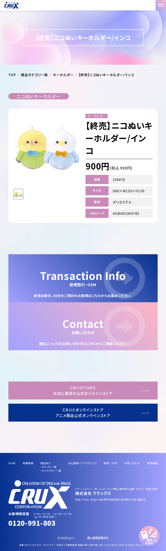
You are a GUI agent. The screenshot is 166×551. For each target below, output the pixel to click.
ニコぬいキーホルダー (38, 96)
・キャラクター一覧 (50, 470)
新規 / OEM (110, 463)
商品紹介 (45, 463)
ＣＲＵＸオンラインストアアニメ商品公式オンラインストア (83, 412)
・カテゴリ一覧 (48, 467)
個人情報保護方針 (98, 537)
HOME (12, 463)
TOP (12, 74)
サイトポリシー (66, 537)
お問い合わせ (132, 463)
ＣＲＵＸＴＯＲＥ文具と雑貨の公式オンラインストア (82, 390)
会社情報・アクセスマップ (82, 463)
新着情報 (28, 463)
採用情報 (152, 463)
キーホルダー (63, 74)
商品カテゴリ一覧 (34, 74)
